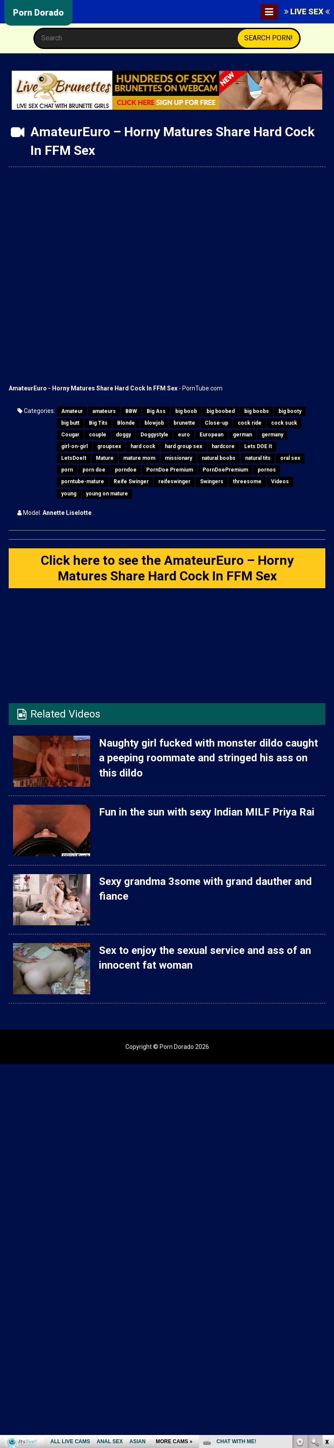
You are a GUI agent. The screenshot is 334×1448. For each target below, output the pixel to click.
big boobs (256, 411)
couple (97, 435)
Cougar (70, 435)
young (68, 494)
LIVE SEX (307, 11)
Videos (280, 481)
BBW (131, 411)
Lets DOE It (258, 446)
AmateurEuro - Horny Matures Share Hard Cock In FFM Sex (93, 388)
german (242, 435)
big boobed (220, 411)
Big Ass (156, 411)
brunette (184, 423)
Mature (105, 458)
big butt (70, 423)
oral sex (290, 458)
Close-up (216, 423)
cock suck (284, 423)
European (211, 435)
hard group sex (183, 446)
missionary (178, 458)
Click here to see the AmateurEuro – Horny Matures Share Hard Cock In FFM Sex (167, 568)
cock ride (250, 423)
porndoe (126, 470)
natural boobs (219, 458)
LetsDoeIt (73, 458)
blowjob (154, 423)
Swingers (211, 481)
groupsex (109, 446)
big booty (289, 411)
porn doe (93, 470)
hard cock (143, 446)
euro (184, 435)
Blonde (126, 423)
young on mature (107, 494)
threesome (247, 481)
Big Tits (98, 423)
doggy (123, 435)
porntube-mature (82, 481)
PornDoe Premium (169, 470)
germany (272, 435)
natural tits (258, 458)
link (326, 1312)
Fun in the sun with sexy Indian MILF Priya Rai (206, 812)
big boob (186, 411)
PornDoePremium (225, 470)
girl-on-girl (74, 446)
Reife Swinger (131, 481)
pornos (267, 470)
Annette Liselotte (67, 512)
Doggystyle (154, 435)
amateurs (104, 411)
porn (67, 470)
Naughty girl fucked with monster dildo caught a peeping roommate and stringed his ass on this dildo (208, 758)
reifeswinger (174, 481)
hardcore (223, 446)
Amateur (72, 411)
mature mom (139, 458)
